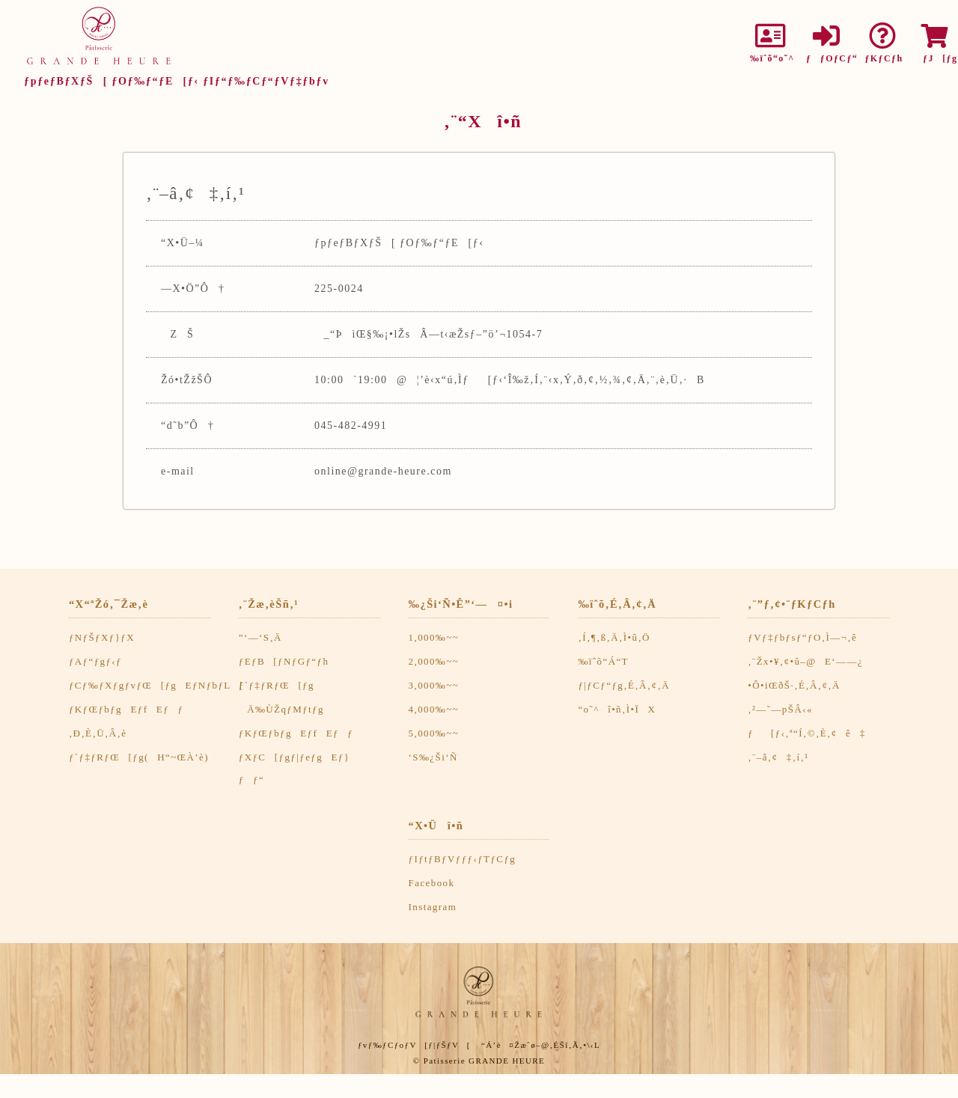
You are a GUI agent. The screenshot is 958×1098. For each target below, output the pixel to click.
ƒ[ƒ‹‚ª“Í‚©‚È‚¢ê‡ (806, 733)
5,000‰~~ (434, 733)
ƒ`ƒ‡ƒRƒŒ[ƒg (276, 685)
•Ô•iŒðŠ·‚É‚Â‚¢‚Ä (794, 685)
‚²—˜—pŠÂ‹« (780, 709)
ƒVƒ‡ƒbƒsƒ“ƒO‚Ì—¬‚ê (802, 637)
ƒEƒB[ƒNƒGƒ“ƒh (284, 661)
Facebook (432, 882)
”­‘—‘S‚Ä (260, 637)
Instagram (433, 906)
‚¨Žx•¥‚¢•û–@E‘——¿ (805, 661)
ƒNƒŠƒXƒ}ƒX (102, 637)
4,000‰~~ (434, 709)
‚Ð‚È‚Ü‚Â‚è (98, 733)
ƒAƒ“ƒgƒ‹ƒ (100, 661)
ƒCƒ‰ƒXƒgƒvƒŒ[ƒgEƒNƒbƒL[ (156, 685)
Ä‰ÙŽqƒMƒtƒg (281, 709)
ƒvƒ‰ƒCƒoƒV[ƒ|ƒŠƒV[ (414, 1044)
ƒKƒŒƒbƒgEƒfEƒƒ (130, 709)
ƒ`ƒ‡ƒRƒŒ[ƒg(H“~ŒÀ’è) (139, 757)
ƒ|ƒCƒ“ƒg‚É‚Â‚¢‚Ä (623, 685)
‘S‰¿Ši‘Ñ (433, 757)
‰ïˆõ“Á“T (603, 661)
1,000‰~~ (434, 637)
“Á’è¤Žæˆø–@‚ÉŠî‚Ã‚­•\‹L (540, 1044)
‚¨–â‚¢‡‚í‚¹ (778, 757)
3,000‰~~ (434, 685)
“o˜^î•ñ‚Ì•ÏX (617, 709)
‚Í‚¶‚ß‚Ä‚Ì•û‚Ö (614, 637)
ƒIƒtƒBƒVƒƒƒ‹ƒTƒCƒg (462, 858)
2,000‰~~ (434, 661)
